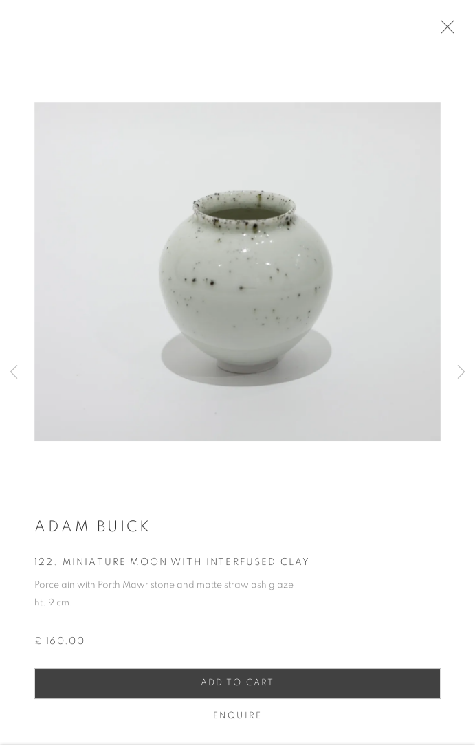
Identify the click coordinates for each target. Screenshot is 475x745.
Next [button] (461, 373)
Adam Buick (92, 531)
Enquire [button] (237, 720)
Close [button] (450, 31)
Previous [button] (13, 373)
